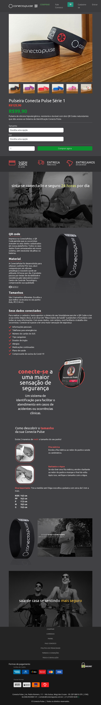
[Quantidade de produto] (22, 148)
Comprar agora (65, 148)
